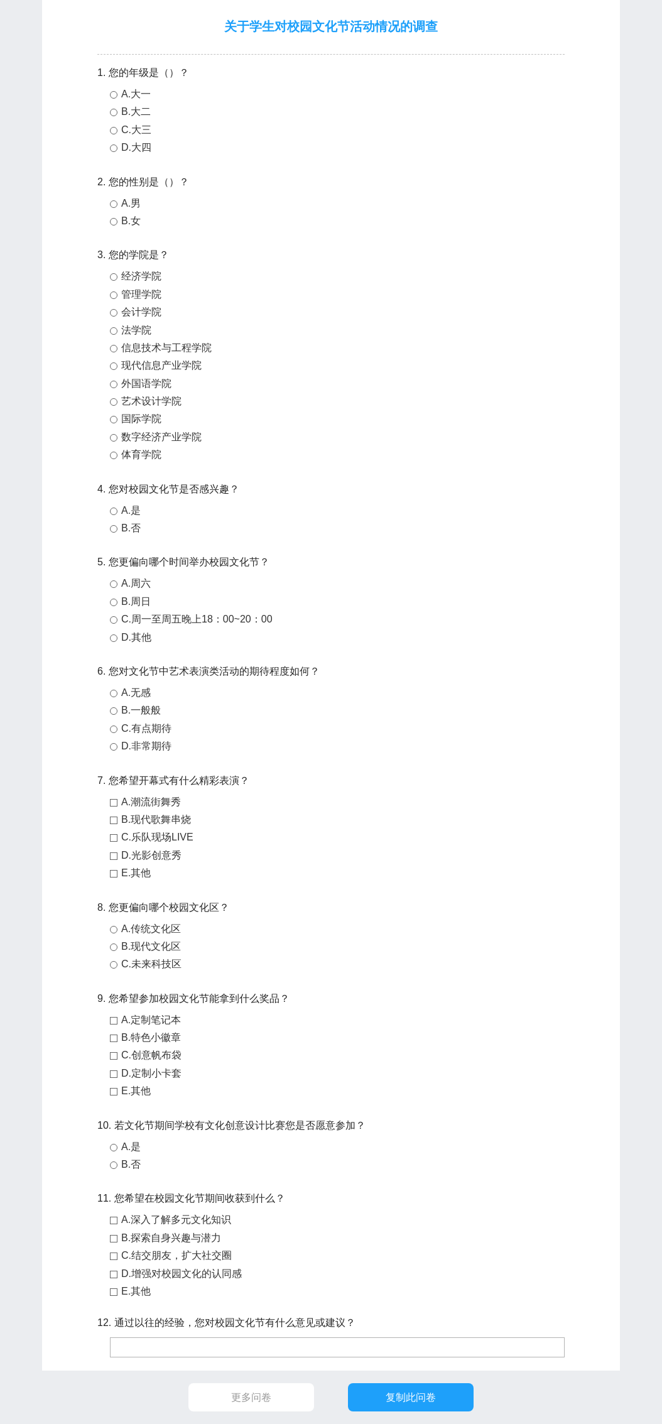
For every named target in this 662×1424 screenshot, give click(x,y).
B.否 (131, 528)
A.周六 (136, 583)
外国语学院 (146, 383)
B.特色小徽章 (151, 1037)
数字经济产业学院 (161, 437)
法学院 (136, 330)
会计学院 (141, 312)
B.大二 (136, 111)
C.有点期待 (146, 728)
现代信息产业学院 (161, 365)
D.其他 (136, 637)
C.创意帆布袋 (151, 1055)
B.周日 (136, 601)
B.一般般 (141, 710)
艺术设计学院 (151, 401)
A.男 (131, 203)
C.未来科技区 (151, 964)
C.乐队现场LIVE (157, 837)
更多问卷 (251, 1397)
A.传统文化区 (151, 928)
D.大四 (136, 147)
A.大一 (136, 94)
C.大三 (136, 129)
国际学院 (141, 418)
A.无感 (136, 692)
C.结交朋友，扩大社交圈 (176, 1255)
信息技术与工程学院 (166, 347)
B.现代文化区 (151, 946)
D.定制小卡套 (151, 1073)
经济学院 (141, 276)
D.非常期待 (146, 746)
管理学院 (141, 294)
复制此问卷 (411, 1397)
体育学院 (141, 454)
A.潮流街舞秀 (151, 801)
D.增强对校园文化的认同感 (181, 1273)
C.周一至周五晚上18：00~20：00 (197, 619)
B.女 (131, 220)
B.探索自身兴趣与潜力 (171, 1237)
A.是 (131, 510)
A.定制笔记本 (151, 1019)
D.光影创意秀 (151, 855)
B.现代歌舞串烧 (156, 819)
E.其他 (136, 872)
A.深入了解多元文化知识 (176, 1219)
